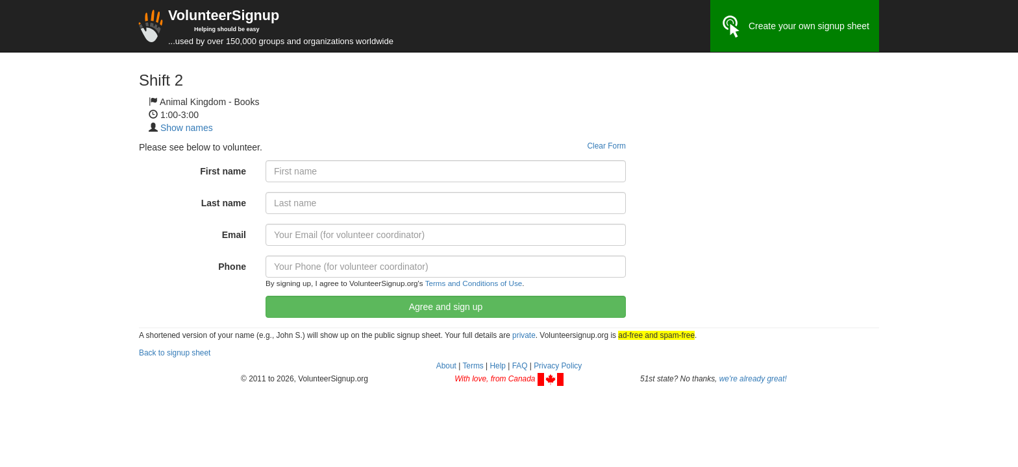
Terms (472, 365)
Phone (232, 266)
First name (223, 171)
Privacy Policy (558, 365)
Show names (186, 128)
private (524, 335)
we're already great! (753, 378)
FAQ (520, 365)
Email (234, 235)
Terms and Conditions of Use (474, 283)
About (446, 365)
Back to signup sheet (174, 352)
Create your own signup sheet (794, 27)
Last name (223, 203)
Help (497, 365)
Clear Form (607, 145)
